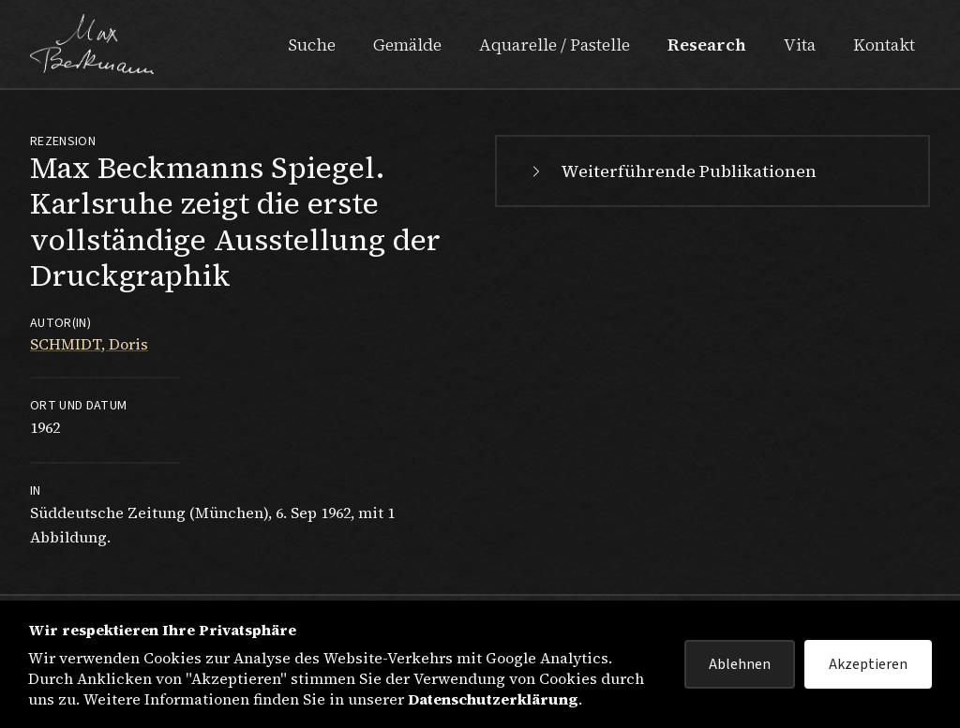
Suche (312, 44)
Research (707, 44)
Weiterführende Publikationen (672, 171)
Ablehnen (740, 664)
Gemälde (407, 44)
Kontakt (884, 44)
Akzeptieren (868, 664)
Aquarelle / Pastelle (554, 44)
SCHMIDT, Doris (89, 344)
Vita (800, 44)
